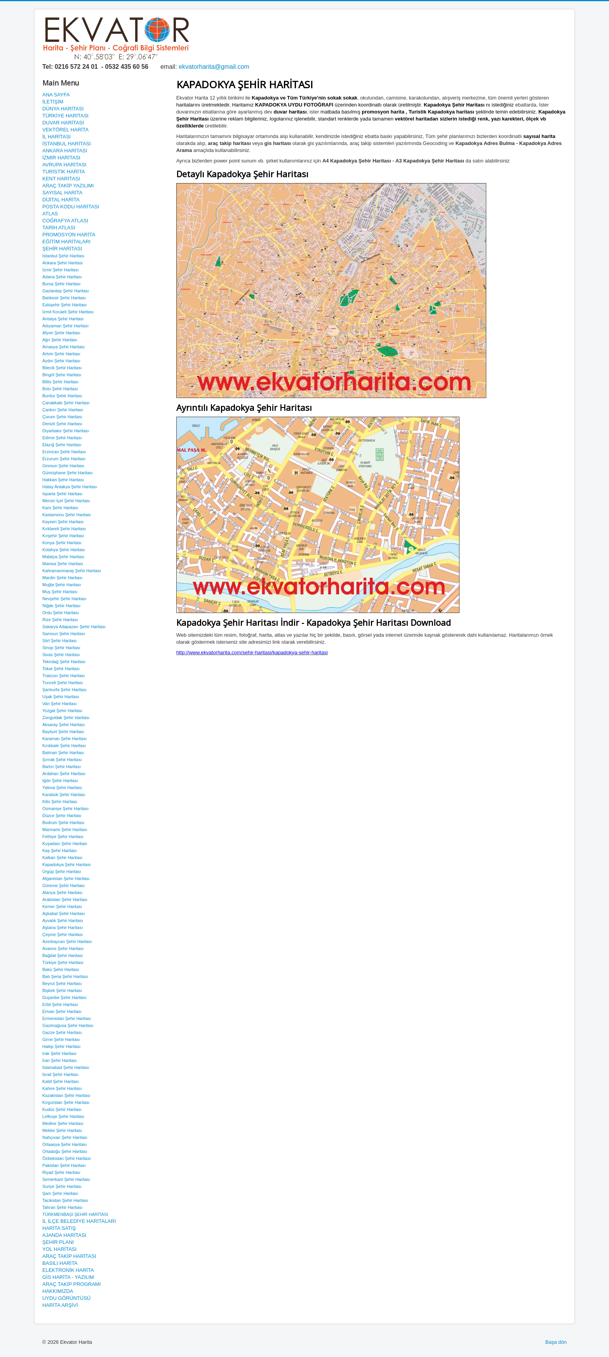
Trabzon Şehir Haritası (63, 675)
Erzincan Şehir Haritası (64, 451)
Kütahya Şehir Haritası (63, 549)
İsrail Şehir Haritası (60, 1074)
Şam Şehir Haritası (60, 1193)
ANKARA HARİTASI (64, 151)
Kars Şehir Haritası (60, 507)
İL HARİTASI (56, 137)
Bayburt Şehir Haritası (63, 731)
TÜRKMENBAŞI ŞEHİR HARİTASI (75, 1214)
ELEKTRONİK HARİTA (68, 1270)
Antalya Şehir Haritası (63, 318)
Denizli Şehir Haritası (62, 423)
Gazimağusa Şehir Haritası (67, 1025)
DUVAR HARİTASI (63, 123)
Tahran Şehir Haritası (62, 1207)
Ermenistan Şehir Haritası (66, 1018)
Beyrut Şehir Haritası (62, 983)
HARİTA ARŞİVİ (60, 1305)
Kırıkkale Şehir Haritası (64, 745)
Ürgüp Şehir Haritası (61, 871)
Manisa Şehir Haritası (62, 563)
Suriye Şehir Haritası (62, 1186)
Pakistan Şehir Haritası (64, 1165)
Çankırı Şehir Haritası (62, 409)
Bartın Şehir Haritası (61, 766)
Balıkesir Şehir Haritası (64, 297)
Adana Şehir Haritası (62, 276)
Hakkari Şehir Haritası (63, 479)
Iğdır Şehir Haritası (60, 780)
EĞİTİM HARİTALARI (66, 242)
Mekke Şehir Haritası (62, 1130)
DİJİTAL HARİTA (61, 200)
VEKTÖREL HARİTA (65, 130)
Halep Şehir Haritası (61, 1046)
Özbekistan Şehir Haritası (66, 1158)
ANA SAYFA (56, 95)
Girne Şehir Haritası (61, 1039)
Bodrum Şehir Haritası (63, 822)
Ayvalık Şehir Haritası (62, 920)
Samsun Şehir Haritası (63, 633)
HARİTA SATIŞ (59, 1228)
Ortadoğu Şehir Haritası (64, 1151)
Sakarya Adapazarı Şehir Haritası (74, 626)
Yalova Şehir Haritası (62, 787)
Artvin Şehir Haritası (61, 353)
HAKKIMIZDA (57, 1291)
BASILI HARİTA (60, 1263)
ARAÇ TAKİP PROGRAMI (71, 1284)
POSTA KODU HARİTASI (70, 207)
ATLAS (50, 214)
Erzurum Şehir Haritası (63, 458)
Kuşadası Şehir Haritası (64, 843)
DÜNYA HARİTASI (63, 109)
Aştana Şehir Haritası (62, 927)
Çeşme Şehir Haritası (62, 934)
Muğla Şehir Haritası (61, 584)
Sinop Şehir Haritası (61, 647)
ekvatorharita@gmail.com (214, 66)
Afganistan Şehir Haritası (66, 878)
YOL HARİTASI (59, 1249)
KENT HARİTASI (61, 179)
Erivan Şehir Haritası (62, 1011)
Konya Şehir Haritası (62, 542)
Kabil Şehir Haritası (60, 1081)
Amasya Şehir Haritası (63, 346)
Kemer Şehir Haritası (62, 906)
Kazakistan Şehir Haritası (66, 1095)
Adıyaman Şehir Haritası (65, 325)
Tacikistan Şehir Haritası (65, 1200)
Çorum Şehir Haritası (62, 416)
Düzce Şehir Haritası (62, 815)
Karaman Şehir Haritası (64, 738)
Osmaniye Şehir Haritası (65, 808)
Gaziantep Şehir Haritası (65, 290)
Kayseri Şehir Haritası (63, 521)
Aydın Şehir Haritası (61, 360)
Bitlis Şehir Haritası (60, 381)
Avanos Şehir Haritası (63, 948)
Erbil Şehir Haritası (60, 1004)
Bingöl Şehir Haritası (61, 374)
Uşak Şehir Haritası (60, 696)
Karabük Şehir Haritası (63, 794)
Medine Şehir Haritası (63, 1123)
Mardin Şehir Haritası (62, 577)
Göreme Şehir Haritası (63, 885)
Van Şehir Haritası (59, 703)
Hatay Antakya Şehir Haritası (69, 486)
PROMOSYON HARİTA (68, 235)
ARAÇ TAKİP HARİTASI (69, 1256)
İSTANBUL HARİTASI (66, 144)
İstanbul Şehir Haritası (63, 255)
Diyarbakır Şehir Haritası (65, 430)
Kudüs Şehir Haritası (62, 1109)
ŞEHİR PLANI (58, 1242)
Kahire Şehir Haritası (62, 1088)
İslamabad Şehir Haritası (65, 1067)
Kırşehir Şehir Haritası (63, 535)
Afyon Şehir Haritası (61, 332)
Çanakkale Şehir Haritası (66, 402)
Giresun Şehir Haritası (63, 465)
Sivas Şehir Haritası (61, 654)
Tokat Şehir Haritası (61, 668)
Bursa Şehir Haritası (61, 283)
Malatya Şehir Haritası (63, 556)
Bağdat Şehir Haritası (62, 955)
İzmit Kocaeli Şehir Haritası (68, 311)
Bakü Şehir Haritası (60, 969)
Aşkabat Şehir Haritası (63, 913)
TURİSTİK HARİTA (63, 172)
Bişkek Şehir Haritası (62, 990)
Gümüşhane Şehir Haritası (67, 472)
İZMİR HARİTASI (61, 158)
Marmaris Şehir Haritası (64, 829)
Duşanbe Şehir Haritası (64, 997)
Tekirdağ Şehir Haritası (63, 661)
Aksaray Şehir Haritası (63, 724)
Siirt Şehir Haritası (59, 640)
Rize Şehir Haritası (60, 619)
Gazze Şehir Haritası (62, 1032)
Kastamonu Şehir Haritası (66, 514)
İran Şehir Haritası (59, 1060)
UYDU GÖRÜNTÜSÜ (66, 1298)
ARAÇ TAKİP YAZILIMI (68, 186)
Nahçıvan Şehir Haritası (64, 1137)
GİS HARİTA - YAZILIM (68, 1277)
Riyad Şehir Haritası (61, 1172)
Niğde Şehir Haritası (61, 605)
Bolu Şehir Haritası (60, 388)
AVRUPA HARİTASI (64, 165)
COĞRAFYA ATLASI (65, 221)
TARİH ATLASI (58, 228)
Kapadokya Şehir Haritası (66, 864)
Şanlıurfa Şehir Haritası (64, 689)
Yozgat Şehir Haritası (62, 710)
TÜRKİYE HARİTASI (65, 116)
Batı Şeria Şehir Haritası (65, 976)
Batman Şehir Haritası (63, 752)
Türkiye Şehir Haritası (63, 962)
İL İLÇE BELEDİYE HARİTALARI (79, 1221)
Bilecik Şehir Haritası (62, 367)
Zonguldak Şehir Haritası (65, 717)
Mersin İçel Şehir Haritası (66, 500)
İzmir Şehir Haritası (60, 269)
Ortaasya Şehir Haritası (64, 1144)
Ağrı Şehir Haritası (59, 339)
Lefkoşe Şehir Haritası (63, 1116)
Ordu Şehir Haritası (60, 612)
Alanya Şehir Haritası (62, 892)
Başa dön (556, 1342)
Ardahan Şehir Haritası (63, 773)
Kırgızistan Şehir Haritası (66, 1102)
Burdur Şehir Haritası (62, 395)
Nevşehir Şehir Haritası (64, 598)
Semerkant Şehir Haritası (66, 1179)
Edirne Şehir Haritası (62, 437)
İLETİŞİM (52, 102)
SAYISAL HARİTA (62, 193)
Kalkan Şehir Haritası (62, 857)
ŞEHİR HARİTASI (62, 248)
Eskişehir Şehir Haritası (64, 304)
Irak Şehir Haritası (59, 1053)
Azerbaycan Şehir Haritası (67, 941)
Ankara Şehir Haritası (62, 262)
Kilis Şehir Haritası (59, 801)
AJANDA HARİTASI (64, 1235)
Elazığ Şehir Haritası (61, 444)
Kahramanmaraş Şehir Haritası (71, 570)
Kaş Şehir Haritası (59, 850)
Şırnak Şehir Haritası (62, 759)
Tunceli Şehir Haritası (62, 682)
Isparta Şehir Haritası (62, 493)
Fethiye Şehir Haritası (63, 836)
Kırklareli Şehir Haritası (64, 528)
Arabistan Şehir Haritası (64, 899)
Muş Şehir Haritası (59, 591)
